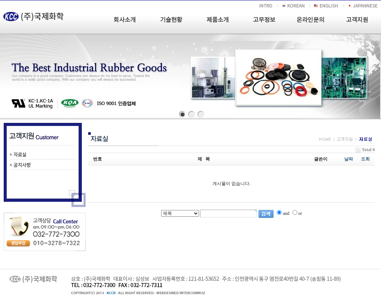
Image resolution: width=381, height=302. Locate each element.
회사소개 (124, 20)
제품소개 (217, 20)
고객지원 (357, 20)
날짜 (348, 159)
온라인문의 (310, 20)
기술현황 (171, 20)
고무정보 (264, 20)
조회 (365, 159)
